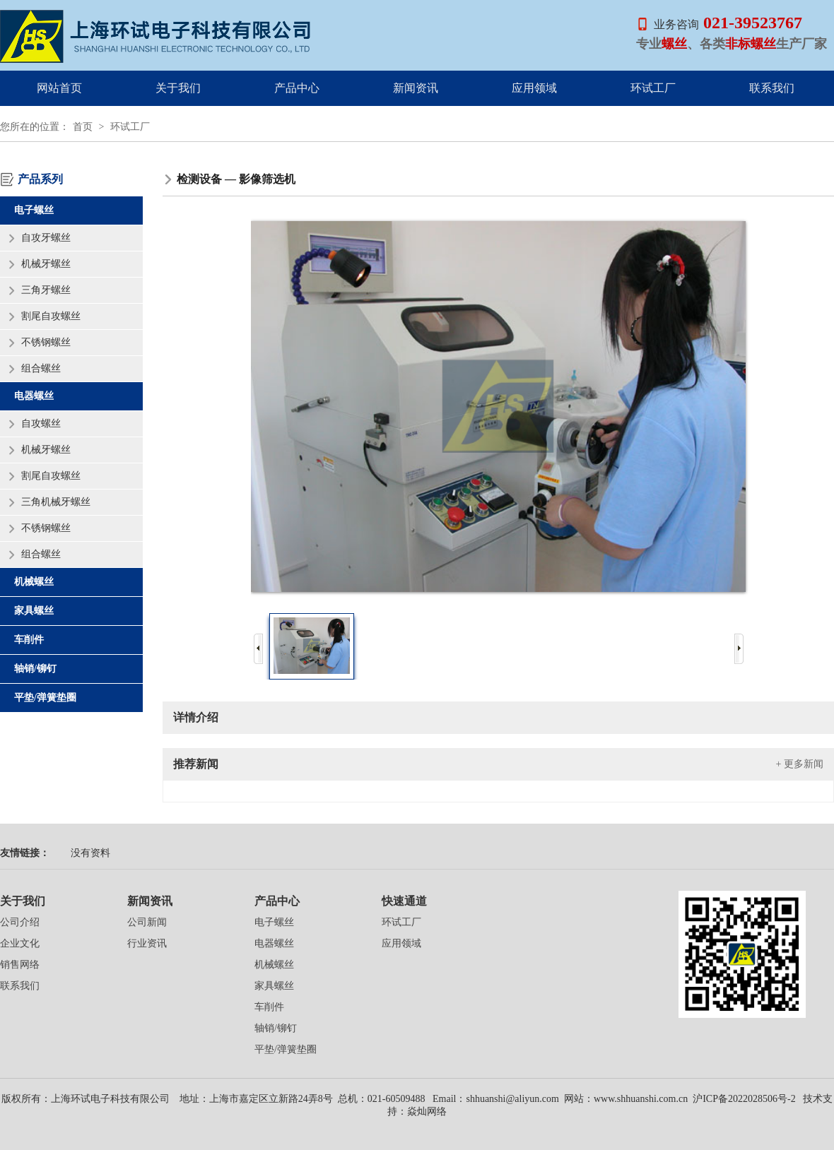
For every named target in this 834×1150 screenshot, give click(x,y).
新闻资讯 (415, 88)
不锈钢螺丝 (46, 342)
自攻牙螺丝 (46, 237)
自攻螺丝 (41, 423)
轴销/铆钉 (35, 668)
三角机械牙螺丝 (55, 502)
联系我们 (771, 88)
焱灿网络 (427, 1111)
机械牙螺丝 (46, 264)
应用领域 (534, 88)
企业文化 (20, 943)
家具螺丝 (34, 610)
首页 (83, 126)
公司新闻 (147, 922)
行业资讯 (147, 943)
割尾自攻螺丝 (51, 316)
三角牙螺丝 (46, 290)
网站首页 (59, 88)
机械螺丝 (34, 581)
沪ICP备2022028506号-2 (743, 1098)
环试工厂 (653, 88)
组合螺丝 (41, 368)
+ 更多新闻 (799, 764)
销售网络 (20, 964)
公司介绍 (20, 922)
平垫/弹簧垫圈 (45, 697)
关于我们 (178, 88)
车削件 (29, 639)
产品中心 (296, 88)
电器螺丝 (34, 396)
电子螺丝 (34, 210)
